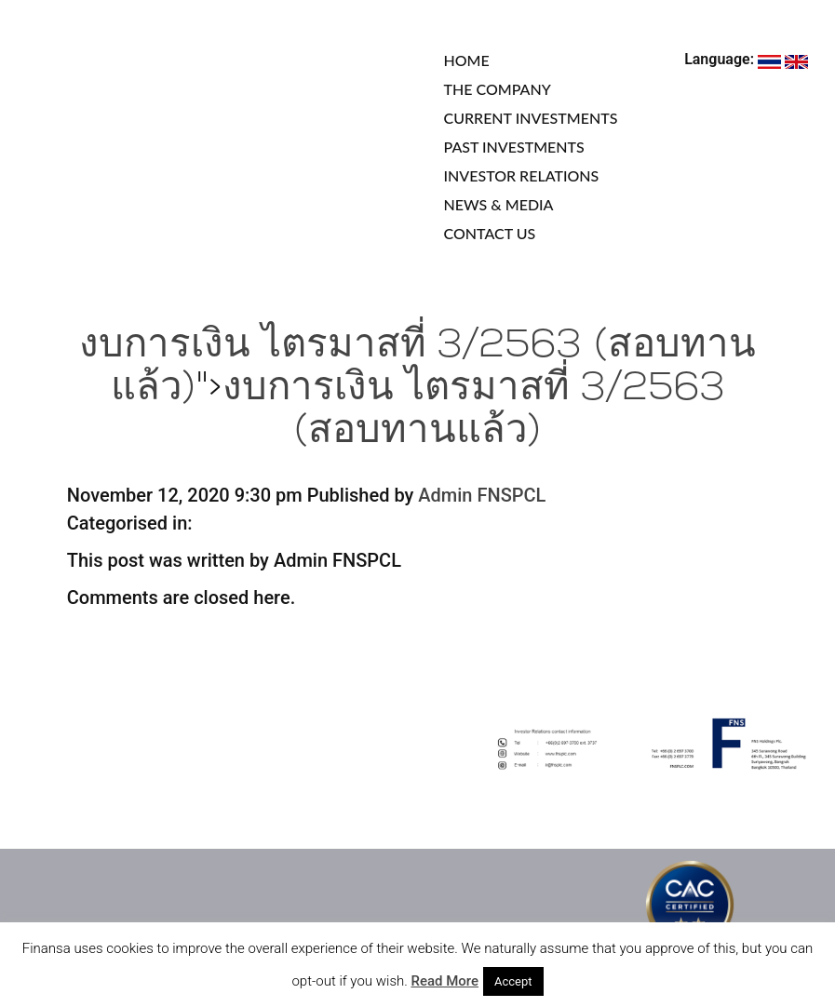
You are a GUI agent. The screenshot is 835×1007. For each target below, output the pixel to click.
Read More (444, 981)
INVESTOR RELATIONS (521, 175)
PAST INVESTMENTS (514, 146)
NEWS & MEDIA (499, 204)
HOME (467, 60)
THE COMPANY (497, 89)
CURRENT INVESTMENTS (531, 118)
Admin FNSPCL (481, 495)
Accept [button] (513, 981)
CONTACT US (490, 233)
